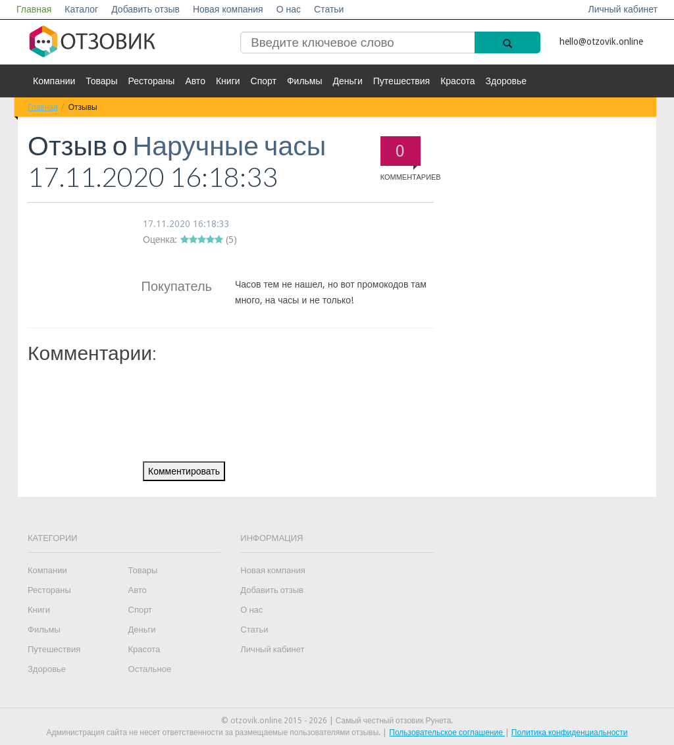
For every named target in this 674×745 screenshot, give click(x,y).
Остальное (150, 669)
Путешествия (401, 81)
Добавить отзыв (145, 9)
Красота (457, 81)
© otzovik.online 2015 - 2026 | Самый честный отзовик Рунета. (337, 720)
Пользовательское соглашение (447, 732)
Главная (33, 9)
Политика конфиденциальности (569, 732)
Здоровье (506, 81)
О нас (288, 9)
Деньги (348, 81)
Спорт (263, 81)
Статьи (329, 9)
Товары (101, 81)
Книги (228, 81)
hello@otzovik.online (601, 41)
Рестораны (151, 81)
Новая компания (228, 9)
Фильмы (305, 81)
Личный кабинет (623, 9)
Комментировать (184, 471)
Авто (195, 81)
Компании (54, 81)
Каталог (81, 9)
